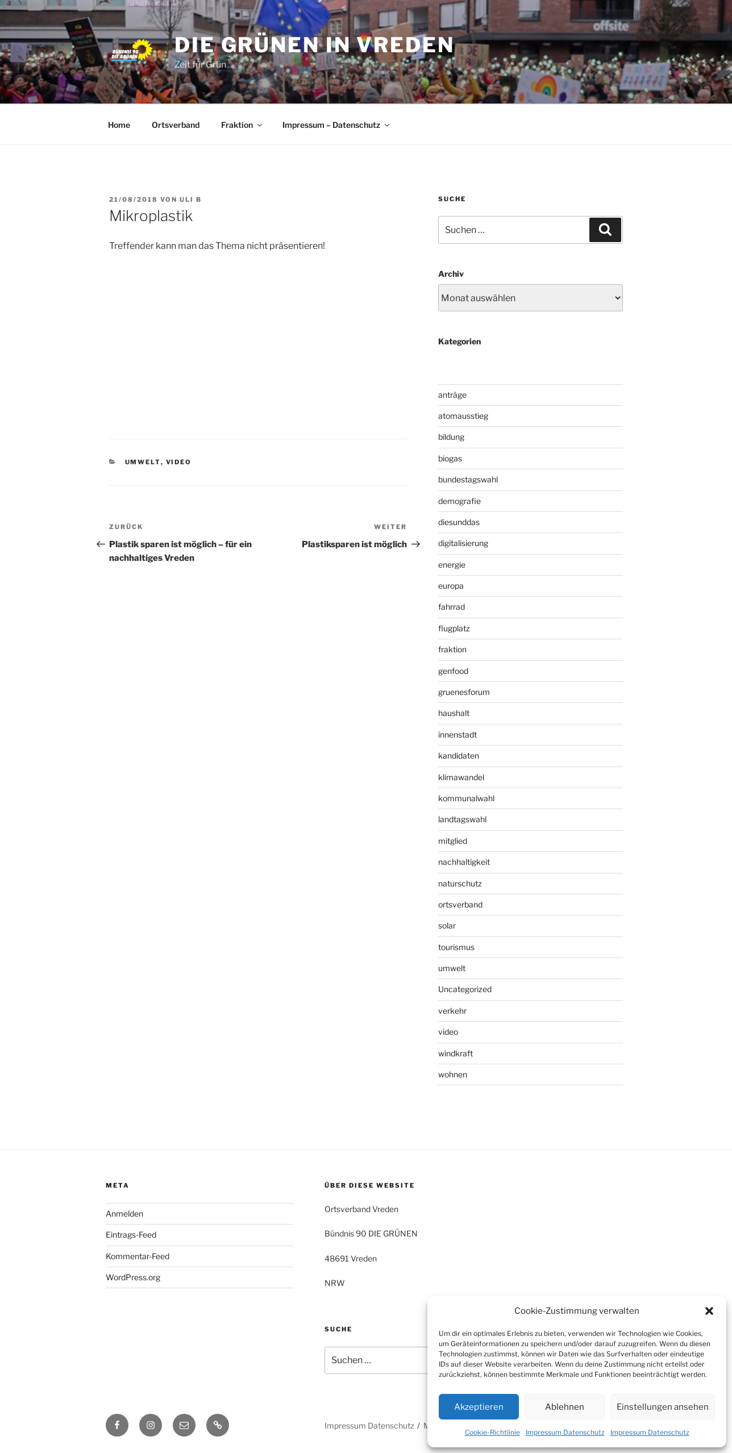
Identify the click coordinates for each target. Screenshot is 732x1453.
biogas (450, 458)
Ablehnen (564, 1407)
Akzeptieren (479, 1407)
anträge (452, 394)
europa (451, 585)
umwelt (143, 462)
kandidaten (458, 755)
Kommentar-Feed (137, 1256)
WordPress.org (133, 1277)
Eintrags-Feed (131, 1234)
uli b (191, 199)
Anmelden (124, 1213)
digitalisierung (463, 543)
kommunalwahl (466, 798)
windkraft (455, 1053)
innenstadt (457, 734)
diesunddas (459, 522)
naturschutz (460, 883)
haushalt (453, 713)
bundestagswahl (468, 479)
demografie (459, 501)
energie (451, 564)
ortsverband (460, 904)
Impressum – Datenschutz (336, 125)
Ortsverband (175, 125)
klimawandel (461, 777)
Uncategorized (465, 989)
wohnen (452, 1074)
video (179, 462)
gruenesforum (464, 692)
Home (119, 125)
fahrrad (451, 606)
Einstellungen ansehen (663, 1407)
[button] (709, 1311)
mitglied (452, 841)
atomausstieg (463, 416)
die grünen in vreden (314, 44)
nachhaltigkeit (464, 862)
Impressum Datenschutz (565, 1432)
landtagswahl (462, 819)
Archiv (451, 273)
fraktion (452, 649)
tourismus (456, 947)
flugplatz (454, 628)
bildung (451, 437)
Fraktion (242, 125)
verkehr (452, 1010)
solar (447, 925)
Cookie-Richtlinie (492, 1432)
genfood (453, 671)
